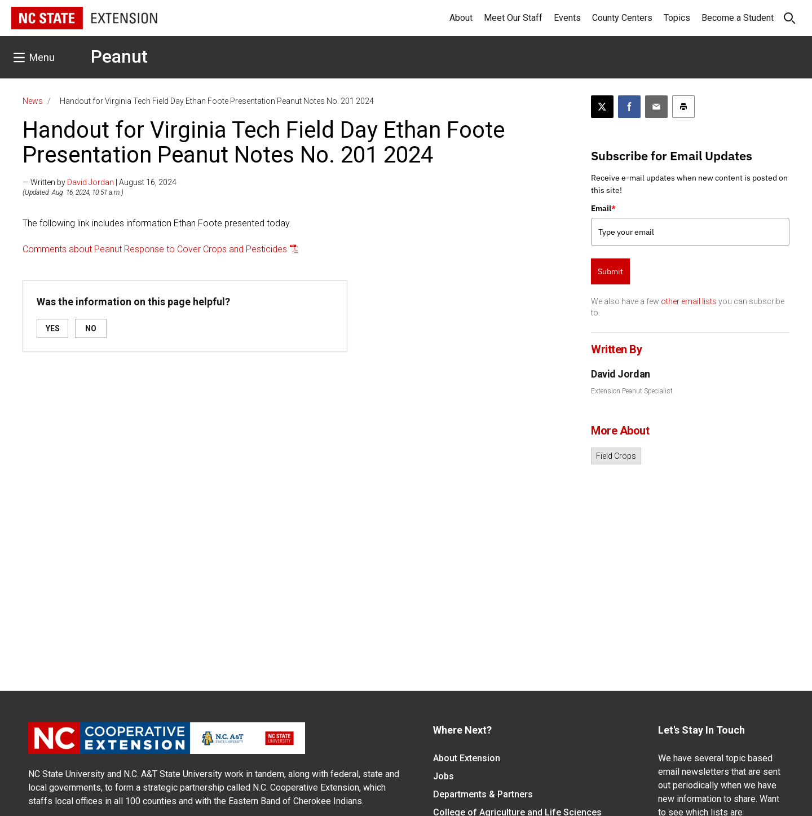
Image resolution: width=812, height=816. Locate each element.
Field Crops (616, 455)
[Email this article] (656, 106)
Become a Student (737, 17)
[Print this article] (683, 106)
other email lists (689, 301)
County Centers (622, 17)
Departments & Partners (483, 794)
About (461, 17)
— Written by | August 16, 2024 (99, 182)
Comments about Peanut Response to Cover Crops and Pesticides (155, 249)
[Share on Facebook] (629, 106)
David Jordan (90, 182)
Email (603, 208)
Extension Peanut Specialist (632, 391)
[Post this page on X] (602, 106)
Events (567, 17)
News (33, 101)
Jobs (443, 776)
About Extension (466, 758)
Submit (610, 271)
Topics (677, 17)
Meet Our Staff (513, 17)
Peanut (119, 56)
